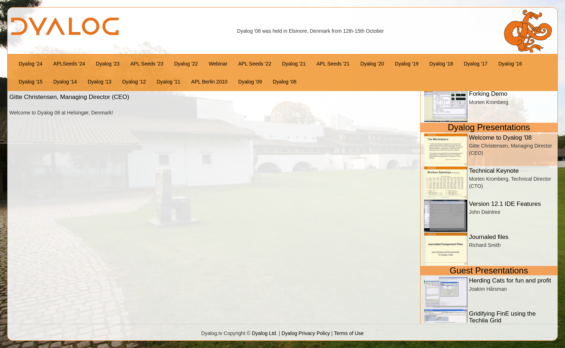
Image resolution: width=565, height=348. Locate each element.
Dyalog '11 (169, 82)
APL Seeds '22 (254, 64)
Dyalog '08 (285, 82)
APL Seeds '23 (147, 64)
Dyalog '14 (65, 82)
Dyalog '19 (407, 64)
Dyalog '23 (108, 64)
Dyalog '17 (476, 64)
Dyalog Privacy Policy (305, 333)
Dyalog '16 (510, 64)
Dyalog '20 (372, 64)
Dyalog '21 (294, 64)
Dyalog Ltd (264, 333)
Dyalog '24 (31, 64)
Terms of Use (349, 333)
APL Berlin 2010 (209, 82)
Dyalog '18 (441, 64)
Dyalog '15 (31, 82)
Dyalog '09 (250, 82)
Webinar (218, 64)
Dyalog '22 (186, 64)
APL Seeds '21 (333, 64)
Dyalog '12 (134, 82)
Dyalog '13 (99, 82)
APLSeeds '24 (69, 64)
